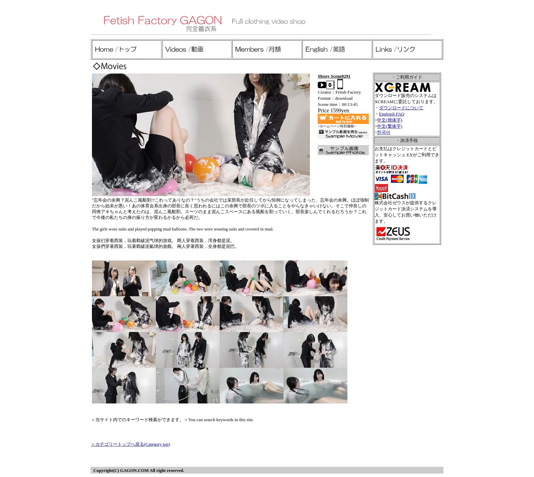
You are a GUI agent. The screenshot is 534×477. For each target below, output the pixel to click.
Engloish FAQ (392, 113)
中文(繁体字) (389, 126)
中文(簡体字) (389, 120)
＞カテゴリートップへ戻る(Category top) (130, 444)
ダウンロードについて (401, 107)
